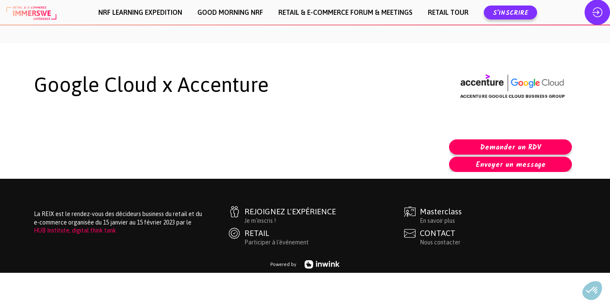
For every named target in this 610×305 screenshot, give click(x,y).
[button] (510, 12)
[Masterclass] (490, 193)
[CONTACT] (490, 215)
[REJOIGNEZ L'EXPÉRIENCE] (315, 193)
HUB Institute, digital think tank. (75, 208)
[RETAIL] (315, 215)
